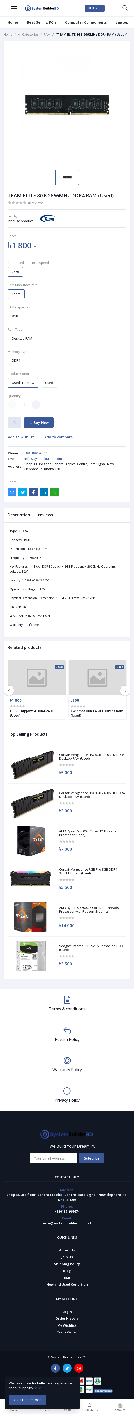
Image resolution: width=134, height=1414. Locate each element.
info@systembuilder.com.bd (45, 458)
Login (67, 1311)
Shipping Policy (67, 1264)
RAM (47, 34)
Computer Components (86, 22)
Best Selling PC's (41, 22)
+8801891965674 (36, 453)
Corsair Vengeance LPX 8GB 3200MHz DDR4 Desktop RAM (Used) (92, 757)
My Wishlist (67, 1325)
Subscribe (91, 1158)
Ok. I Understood (27, 1399)
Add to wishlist (21, 437)
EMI (67, 1277)
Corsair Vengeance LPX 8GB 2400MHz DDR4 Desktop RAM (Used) (92, 795)
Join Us (67, 1257)
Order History (67, 1318)
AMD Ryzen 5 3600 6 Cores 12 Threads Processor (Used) (87, 833)
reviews (45, 515)
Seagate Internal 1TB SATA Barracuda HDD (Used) (91, 948)
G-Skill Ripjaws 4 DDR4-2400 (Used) (31, 713)
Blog (67, 1270)
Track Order (67, 1332)
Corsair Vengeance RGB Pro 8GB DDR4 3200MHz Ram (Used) (88, 871)
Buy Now (39, 422)
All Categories (28, 34)
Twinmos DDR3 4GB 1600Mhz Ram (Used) (97, 713)
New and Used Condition (67, 1284)
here (38, 1388)
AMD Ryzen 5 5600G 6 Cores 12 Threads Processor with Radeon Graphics (89, 910)
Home (13, 22)
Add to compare (59, 437)
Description (19, 515)
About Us (67, 1250)
